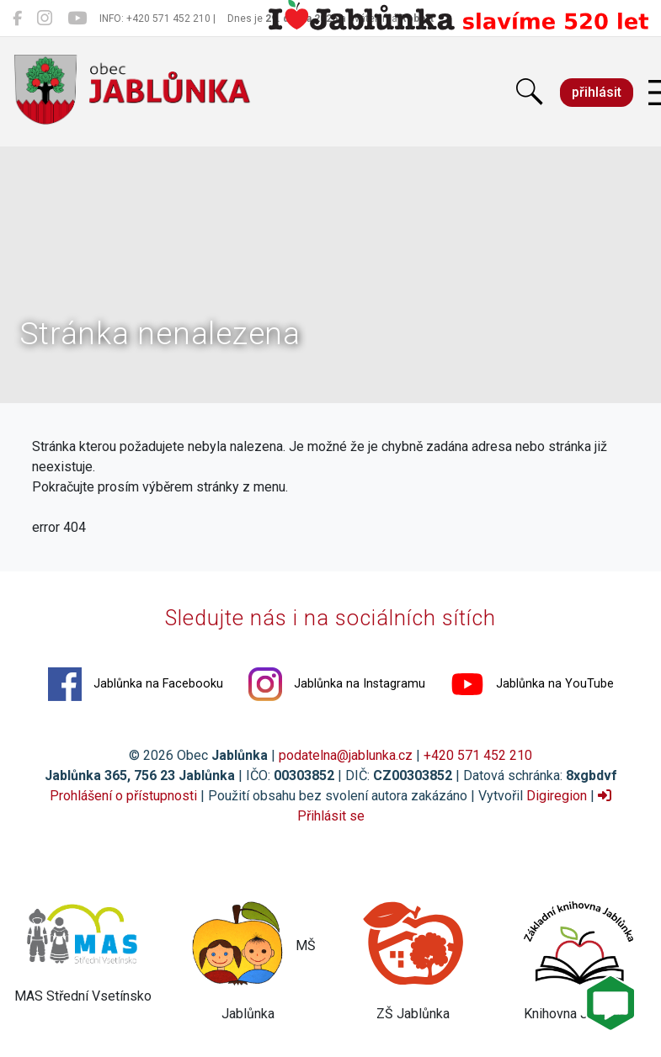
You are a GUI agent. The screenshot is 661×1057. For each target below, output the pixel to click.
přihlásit (596, 92)
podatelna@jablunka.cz (346, 755)
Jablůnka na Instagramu (336, 684)
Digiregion (556, 796)
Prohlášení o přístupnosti (123, 796)
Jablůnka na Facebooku (135, 684)
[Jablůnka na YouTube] (77, 18)
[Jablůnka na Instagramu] (44, 18)
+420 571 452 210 (478, 755)
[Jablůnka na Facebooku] (17, 18)
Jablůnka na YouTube (532, 684)
